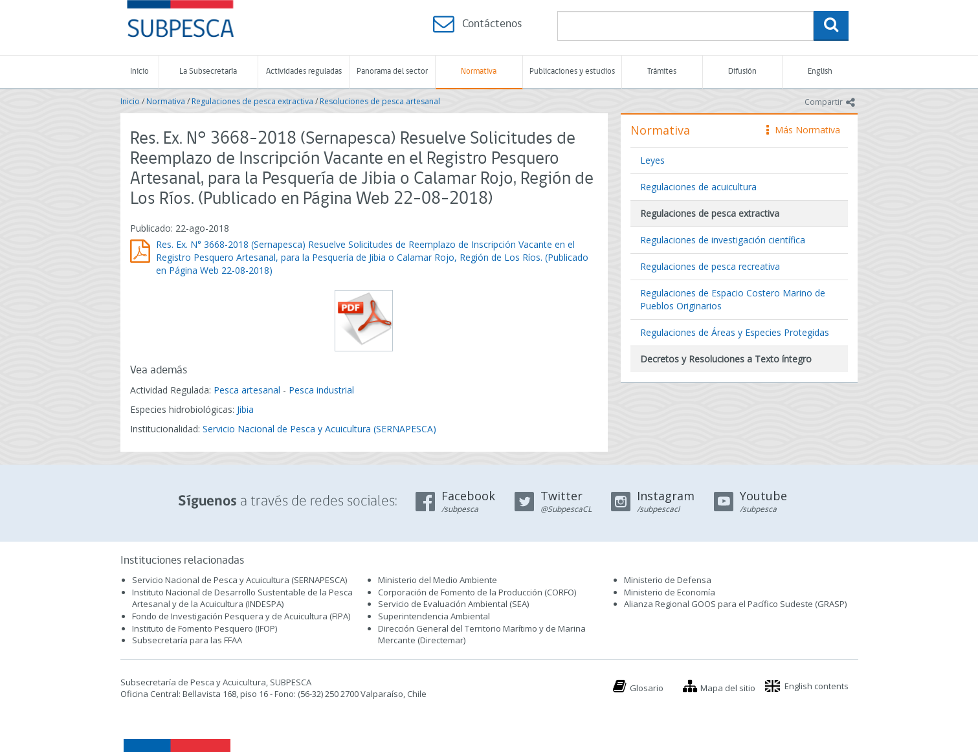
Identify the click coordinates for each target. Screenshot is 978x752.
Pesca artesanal (248, 390)
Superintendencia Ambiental (434, 616)
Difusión (742, 71)
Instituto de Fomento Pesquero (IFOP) (204, 628)
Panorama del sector (392, 71)
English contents (816, 686)
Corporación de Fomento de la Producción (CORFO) (477, 592)
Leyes (652, 160)
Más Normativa (803, 130)
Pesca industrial (321, 390)
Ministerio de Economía (669, 592)
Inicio (139, 71)
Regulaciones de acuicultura (698, 187)
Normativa (478, 71)
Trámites (661, 71)
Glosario (646, 688)
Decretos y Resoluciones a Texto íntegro (726, 359)
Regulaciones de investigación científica (722, 240)
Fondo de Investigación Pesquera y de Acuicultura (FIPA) (241, 616)
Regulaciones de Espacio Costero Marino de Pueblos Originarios (732, 299)
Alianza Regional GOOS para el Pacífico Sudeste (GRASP (734, 604)
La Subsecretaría (208, 71)
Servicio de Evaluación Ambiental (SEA (452, 604)
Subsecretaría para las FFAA (187, 640)
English (820, 71)
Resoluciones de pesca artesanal (380, 101)
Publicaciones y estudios (572, 71)
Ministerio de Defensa (667, 580)
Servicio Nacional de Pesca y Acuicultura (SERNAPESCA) (319, 429)
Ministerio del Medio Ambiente (437, 580)
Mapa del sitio (727, 688)
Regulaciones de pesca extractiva (252, 101)
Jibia (245, 409)
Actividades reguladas (304, 71)
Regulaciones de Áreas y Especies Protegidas (734, 332)
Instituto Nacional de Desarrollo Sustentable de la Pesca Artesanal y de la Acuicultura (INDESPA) (242, 598)
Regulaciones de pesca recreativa (710, 266)
